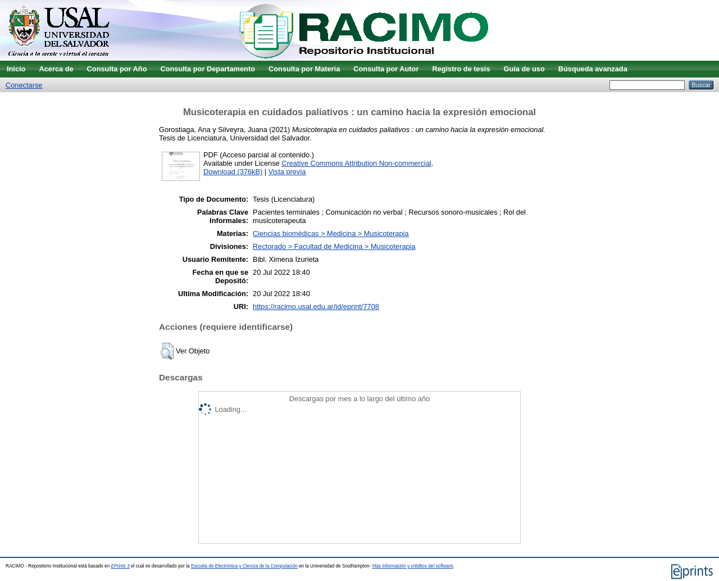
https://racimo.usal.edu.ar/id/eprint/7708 (316, 306)
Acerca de (56, 69)
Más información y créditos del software (412, 566)
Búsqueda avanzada (592, 69)
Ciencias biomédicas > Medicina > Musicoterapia (330, 233)
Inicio (16, 69)
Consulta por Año (117, 69)
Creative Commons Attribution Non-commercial (356, 163)
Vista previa (287, 171)
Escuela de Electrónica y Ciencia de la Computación (244, 566)
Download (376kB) (232, 171)
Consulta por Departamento (207, 69)
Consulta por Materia (304, 69)
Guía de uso (524, 69)
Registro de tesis (461, 69)
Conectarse (24, 85)
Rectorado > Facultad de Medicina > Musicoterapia (334, 246)
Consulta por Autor (385, 69)
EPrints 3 (120, 566)
